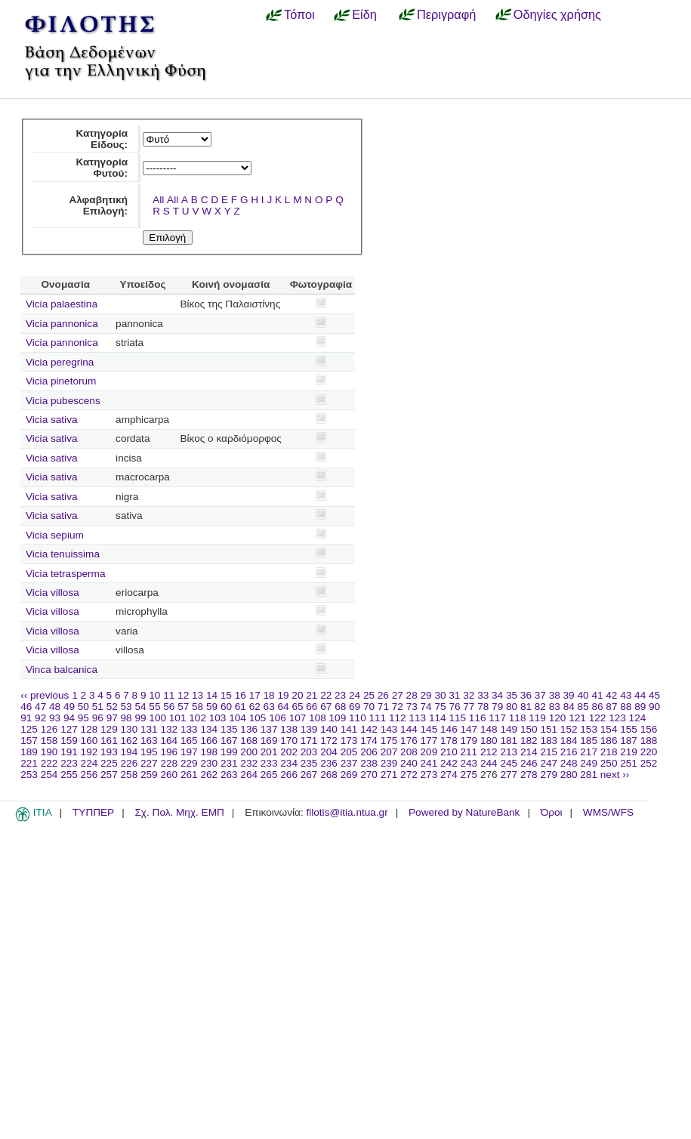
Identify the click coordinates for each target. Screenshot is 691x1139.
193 (109, 752)
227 (149, 763)
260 (168, 774)
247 (548, 763)
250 (609, 763)
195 (149, 752)
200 (249, 752)
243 (469, 763)
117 (497, 718)
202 (289, 752)
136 (249, 729)
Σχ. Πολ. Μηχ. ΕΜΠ (179, 812)
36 (526, 695)
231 (229, 763)
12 (183, 695)
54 (140, 706)
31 (454, 695)
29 (426, 695)
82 (540, 706)
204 (329, 752)
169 (269, 740)
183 (548, 740)
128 (89, 729)
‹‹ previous (44, 695)
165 (189, 740)
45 (654, 695)
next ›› (615, 774)
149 (508, 729)
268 (329, 774)
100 (157, 718)
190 (49, 752)
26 (383, 695)
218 (609, 752)
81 (526, 706)
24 (354, 695)
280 (569, 774)
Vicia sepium (55, 535)
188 (649, 740)
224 (89, 763)
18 (269, 695)
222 (49, 763)
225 (109, 763)
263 (229, 774)
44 (640, 695)
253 (29, 774)
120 (557, 718)
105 (258, 718)
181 (508, 740)
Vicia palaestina (61, 304)
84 (569, 706)
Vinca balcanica (61, 669)
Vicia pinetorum (61, 381)
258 (129, 774)
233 (269, 763)
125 (29, 729)
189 (29, 752)
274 (449, 774)
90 (654, 706)
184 (569, 740)
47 (40, 706)
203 (309, 752)
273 (429, 774)
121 (577, 718)
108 (317, 718)
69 (354, 706)
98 (126, 718)
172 (329, 740)
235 (309, 763)
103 (218, 718)
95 (83, 718)
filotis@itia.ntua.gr (346, 812)
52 (112, 706)
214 (529, 752)
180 (489, 740)
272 (409, 774)
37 (540, 695)
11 (168, 695)
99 (140, 718)
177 (429, 740)
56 (168, 706)
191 (69, 752)
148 (489, 729)
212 (489, 752)
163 (149, 740)
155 (628, 729)
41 (597, 695)
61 (240, 706)
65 (297, 706)
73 (412, 706)
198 (208, 752)
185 (588, 740)
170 (289, 740)
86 (597, 706)
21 (311, 695)
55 (154, 706)
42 (611, 695)
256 (89, 774)
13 (197, 695)
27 (397, 695)
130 (129, 729)
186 (609, 740)
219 (628, 752)
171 (309, 740)
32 (468, 695)
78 (483, 706)
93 (54, 718)
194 (129, 752)
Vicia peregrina (60, 362)
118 (517, 718)
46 (26, 706)
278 (529, 774)
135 (229, 729)
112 (397, 718)
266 (289, 774)
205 (349, 752)
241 (429, 763)
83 (554, 706)
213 (508, 752)
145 (429, 729)
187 (628, 740)
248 (569, 763)
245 (508, 763)
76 (454, 706)
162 (129, 740)
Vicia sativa (52, 419)
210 (449, 752)
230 (208, 763)
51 (97, 706)
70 (369, 706)
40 (582, 695)
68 (340, 706)
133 (189, 729)
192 (89, 752)
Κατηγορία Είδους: (102, 139)
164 (168, 740)
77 (468, 706)
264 (249, 774)
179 (469, 740)
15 (226, 695)
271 (389, 774)
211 (469, 752)
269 (349, 774)
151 (548, 729)
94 (69, 718)
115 (457, 718)
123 (617, 718)
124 (637, 718)
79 (497, 706)
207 (389, 752)
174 (369, 740)
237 (349, 763)
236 (329, 763)
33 (483, 695)
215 (548, 752)
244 (489, 763)
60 (226, 706)
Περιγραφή (446, 14)
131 (149, 729)
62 (255, 706)
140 (329, 729)
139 (309, 729)
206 (369, 752)
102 (197, 718)
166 (208, 740)
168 (249, 740)
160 (89, 740)
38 (554, 695)
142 (369, 729)
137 (269, 729)
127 (69, 729)
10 (154, 695)
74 (426, 706)
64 (283, 706)
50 (83, 706)
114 (437, 718)
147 (469, 729)
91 (26, 718)
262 (208, 774)
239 (389, 763)
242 (449, 763)
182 (529, 740)
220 (649, 752)
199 (229, 752)
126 (49, 729)
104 (237, 718)
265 (269, 774)
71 (383, 706)
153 (588, 729)
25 (369, 695)
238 (369, 763)
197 (189, 752)
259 (149, 774)
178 (449, 740)
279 (548, 774)
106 (277, 718)
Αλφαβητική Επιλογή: (98, 205)
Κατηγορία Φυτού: (102, 167)
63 (269, 706)
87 (611, 706)
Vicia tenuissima (63, 554)
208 (409, 752)
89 (640, 706)
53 (126, 706)
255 (69, 774)
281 (588, 774)
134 (208, 729)
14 (211, 695)
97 (112, 718)
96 (97, 718)
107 (298, 718)
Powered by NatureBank (464, 812)
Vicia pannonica (62, 323)
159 (69, 740)
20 (297, 695)
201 (269, 752)
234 (289, 763)
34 (497, 695)
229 (189, 763)
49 (69, 706)
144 (409, 729)
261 (189, 774)
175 (389, 740)
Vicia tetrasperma (66, 573)
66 (311, 706)
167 (229, 740)
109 (338, 718)
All (158, 199)
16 (240, 695)
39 (569, 695)
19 (282, 695)
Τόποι (299, 14)
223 (69, 763)
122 (597, 718)
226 (129, 763)
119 (537, 718)
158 (49, 740)
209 (429, 752)
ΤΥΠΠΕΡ (93, 812)
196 (168, 752)
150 (529, 729)
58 (197, 706)
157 (29, 740)
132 (168, 729)
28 (412, 695)
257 (109, 774)
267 (309, 774)
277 (508, 774)
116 (477, 718)
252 (649, 763)
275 (469, 774)
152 (569, 729)
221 (29, 763)
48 (54, 706)
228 (168, 763)
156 (649, 729)
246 (529, 763)
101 (178, 718)
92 (40, 718)
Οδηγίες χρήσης (557, 14)
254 (49, 774)
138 (289, 729)
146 (449, 729)
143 (389, 729)
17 (255, 695)
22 (326, 695)
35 (511, 695)
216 (569, 752)
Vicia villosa (52, 592)
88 (625, 706)
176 (409, 740)
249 (588, 763)
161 (109, 740)
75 (440, 706)
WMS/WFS (608, 812)
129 (109, 729)
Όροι (552, 812)
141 (349, 729)
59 (211, 706)
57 (183, 706)
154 (609, 729)
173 (349, 740)
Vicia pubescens (63, 400)
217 (588, 752)
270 (369, 774)
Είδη (364, 14)
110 (357, 718)
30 (440, 695)
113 (417, 718)
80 (511, 706)
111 (378, 718)
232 (249, 763)
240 (409, 763)
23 (340, 695)
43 (625, 695)
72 (397, 706)
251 (628, 763)
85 (583, 706)
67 (326, 706)
